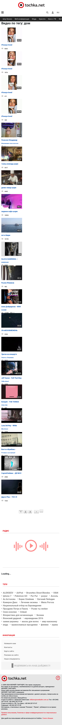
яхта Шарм (5, 235)
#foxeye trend (6, 45)
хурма (55, 624)
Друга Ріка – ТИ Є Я (9, 497)
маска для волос (30, 621)
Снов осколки (10, 612)
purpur (44, 596)
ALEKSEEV (8, 593)
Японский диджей (12, 618)
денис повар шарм (8, 188)
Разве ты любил (39, 608)
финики (44, 624)
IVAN (55, 593)
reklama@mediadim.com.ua (39, 700)
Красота (42, 19)
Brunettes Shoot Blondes (38, 593)
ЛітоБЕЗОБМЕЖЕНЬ (9, 330)
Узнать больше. (47, 718)
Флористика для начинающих (18, 615)
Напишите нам (10, 643)
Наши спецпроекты (12, 659)
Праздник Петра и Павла (15, 608)
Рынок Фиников (7, 283)
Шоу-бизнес (7, 19)
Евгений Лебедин (46, 599)
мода (5, 624)
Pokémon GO (21, 596)
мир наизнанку (49, 621)
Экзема (40, 615)
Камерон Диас (10, 602)
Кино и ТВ (52, 19)
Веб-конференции (22, 19)
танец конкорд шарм (9, 164)
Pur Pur (34, 596)
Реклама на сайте (11, 655)
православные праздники (24, 624)
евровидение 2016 (33, 618)
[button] (52, 12)
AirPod (19, 593)
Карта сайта (9, 651)
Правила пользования (8, 713)
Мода (34, 19)
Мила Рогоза (47, 602)
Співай (23, 612)
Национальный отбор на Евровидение (22, 605)
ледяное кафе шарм (9, 211)
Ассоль (54, 596)
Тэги (5, 584)
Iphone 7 (7, 596)
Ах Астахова (9, 599)
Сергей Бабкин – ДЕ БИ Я (11, 473)
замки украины (10, 621)
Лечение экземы (29, 602)
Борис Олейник (26, 599)
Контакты (8, 647)
